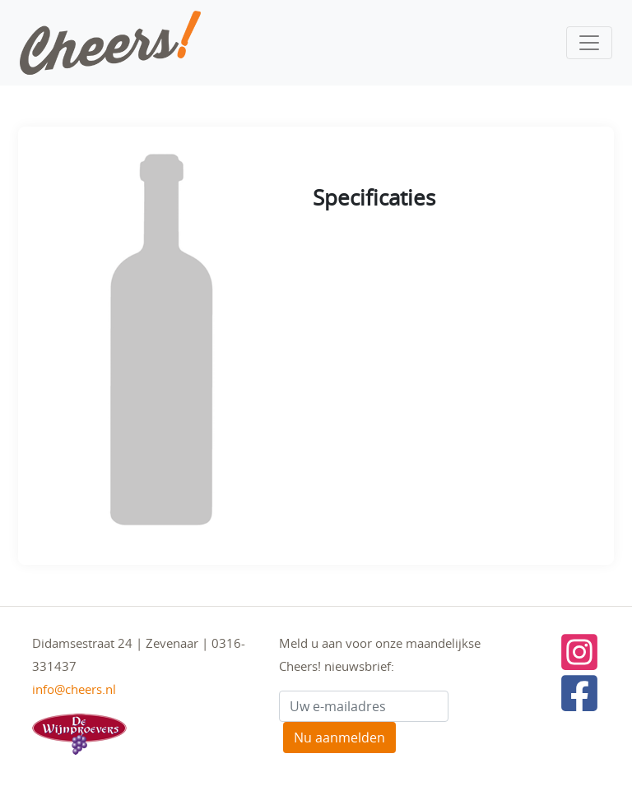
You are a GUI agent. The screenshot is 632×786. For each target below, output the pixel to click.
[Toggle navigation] (589, 42)
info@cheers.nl (74, 689)
